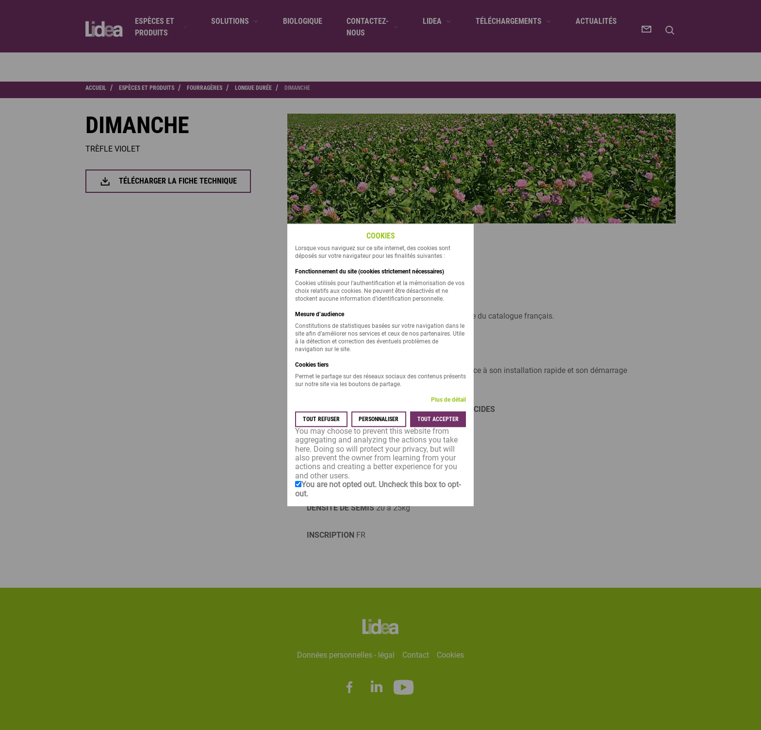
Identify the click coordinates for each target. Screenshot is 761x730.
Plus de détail (448, 399)
